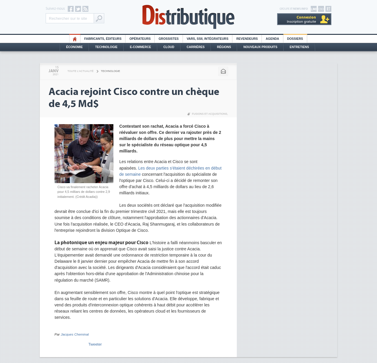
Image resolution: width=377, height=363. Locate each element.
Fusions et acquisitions (209, 113)
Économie (74, 47)
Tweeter (95, 344)
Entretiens (299, 47)
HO (74, 39)
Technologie (106, 47)
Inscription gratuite (301, 19)
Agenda (272, 38)
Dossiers (295, 38)
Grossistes (168, 38)
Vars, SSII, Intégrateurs (208, 38)
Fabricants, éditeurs (102, 38)
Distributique (188, 16)
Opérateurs (140, 38)
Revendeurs (247, 38)
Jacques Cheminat (75, 334)
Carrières (196, 47)
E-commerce (140, 47)
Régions (224, 47)
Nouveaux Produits (260, 47)
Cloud (168, 47)
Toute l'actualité (80, 71)
